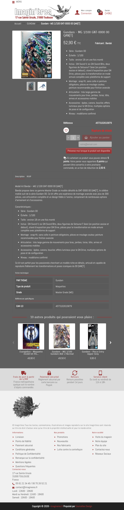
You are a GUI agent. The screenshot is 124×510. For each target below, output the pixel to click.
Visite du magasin (103, 436)
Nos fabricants (64, 445)
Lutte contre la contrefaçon (69, 449)
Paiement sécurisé (24, 445)
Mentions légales (23, 462)
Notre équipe (101, 441)
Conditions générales (25, 449)
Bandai (108, 43)
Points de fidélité (23, 441)
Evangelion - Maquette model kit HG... (31, 352)
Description (20, 176)
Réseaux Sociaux (103, 453)
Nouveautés (62, 441)
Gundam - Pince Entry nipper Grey (93, 352)
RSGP (29, 176)
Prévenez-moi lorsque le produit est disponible (89, 150)
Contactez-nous (102, 449)
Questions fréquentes (25, 466)
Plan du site (100, 445)
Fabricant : (100, 43)
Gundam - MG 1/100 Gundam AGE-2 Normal (62, 352)
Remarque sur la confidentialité (29, 457)
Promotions (62, 436)
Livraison (19, 436)
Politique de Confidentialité (27, 453)
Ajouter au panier (97, 137)
